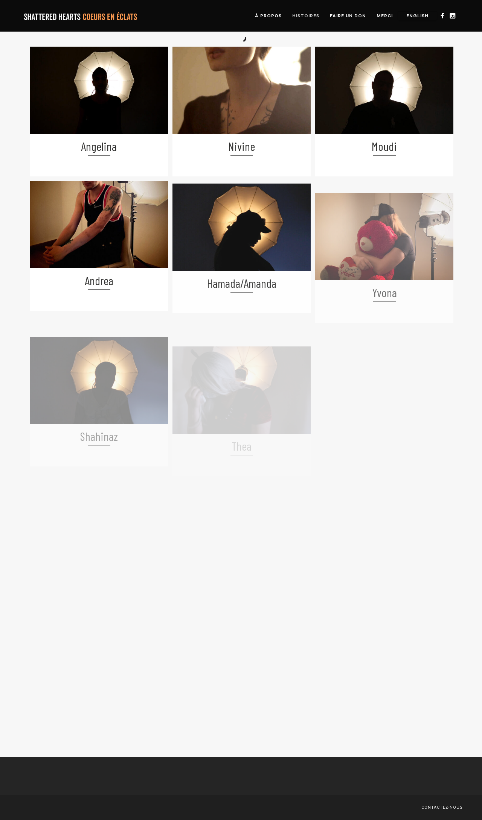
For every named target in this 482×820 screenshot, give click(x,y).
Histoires (305, 16)
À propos (268, 16)
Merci (385, 16)
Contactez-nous (441, 807)
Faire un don (348, 16)
